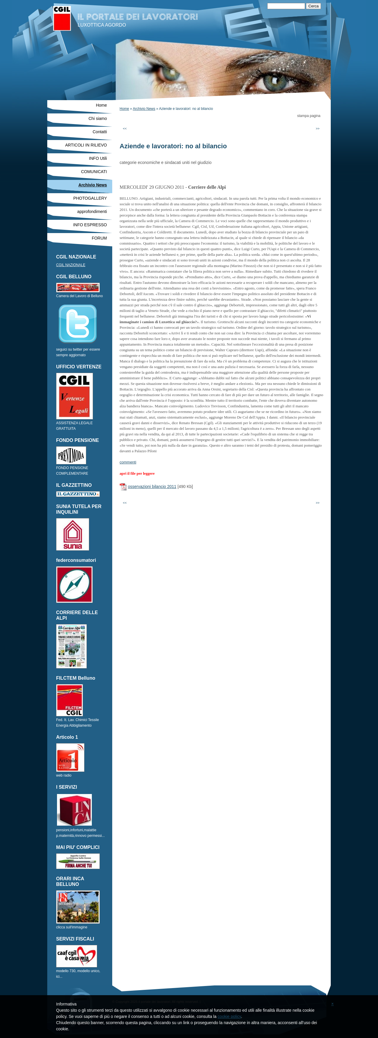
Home (124, 109)
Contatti (100, 131)
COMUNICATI (94, 171)
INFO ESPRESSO (90, 224)
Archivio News (144, 109)
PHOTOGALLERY (90, 198)
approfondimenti (92, 211)
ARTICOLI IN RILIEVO (86, 145)
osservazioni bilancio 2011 (152, 486)
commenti (128, 462)
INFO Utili (98, 158)
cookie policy (229, 1016)
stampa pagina (308, 116)
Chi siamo (98, 118)
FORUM (99, 238)
